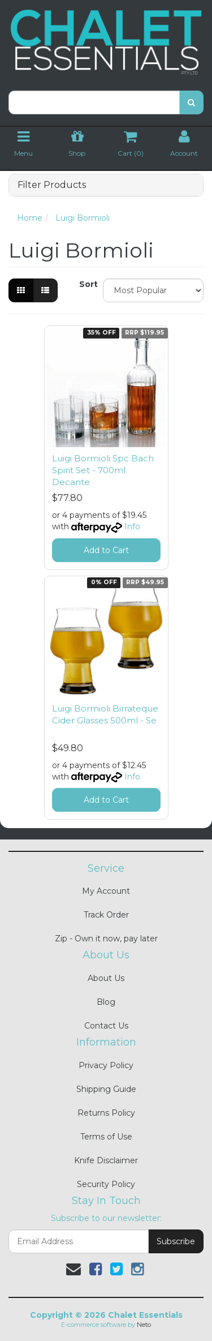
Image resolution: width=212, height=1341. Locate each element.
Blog (106, 1002)
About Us (106, 978)
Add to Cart (106, 550)
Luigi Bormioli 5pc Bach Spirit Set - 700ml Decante (103, 470)
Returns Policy (106, 1113)
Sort (86, 284)
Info (132, 526)
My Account (106, 891)
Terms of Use (106, 1137)
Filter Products (52, 185)
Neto (144, 1325)
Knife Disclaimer (106, 1160)
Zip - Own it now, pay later (106, 938)
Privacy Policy (106, 1065)
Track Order (106, 915)
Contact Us (106, 1026)
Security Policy (106, 1184)
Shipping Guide (106, 1089)
